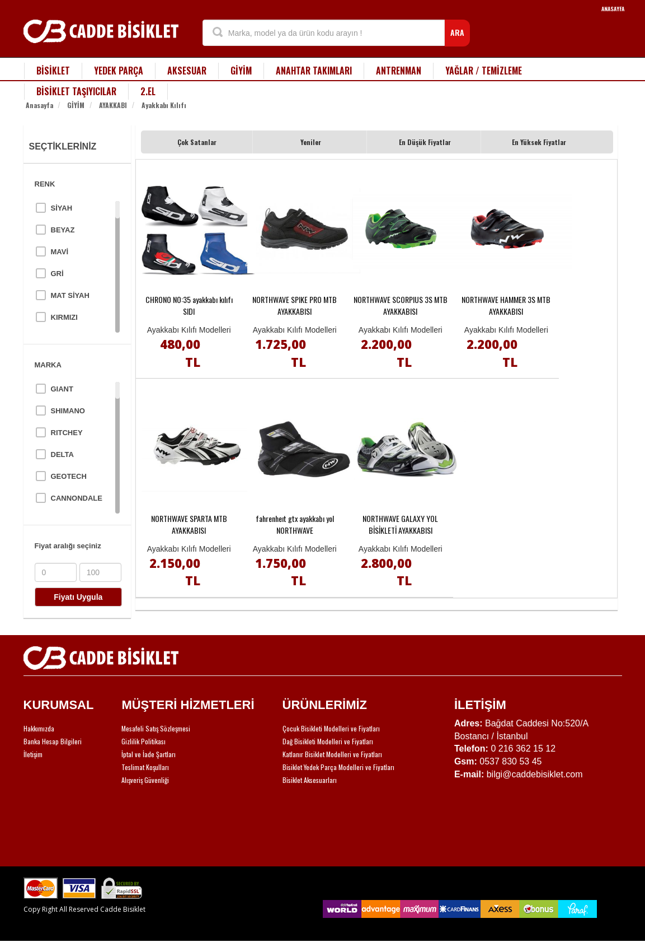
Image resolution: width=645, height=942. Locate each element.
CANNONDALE (76, 498)
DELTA (62, 454)
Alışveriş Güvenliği (145, 780)
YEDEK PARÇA (118, 70)
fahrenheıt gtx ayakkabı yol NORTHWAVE (295, 524)
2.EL (148, 91)
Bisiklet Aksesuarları (310, 780)
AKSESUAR (186, 70)
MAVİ (60, 252)
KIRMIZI (64, 317)
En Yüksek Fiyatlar (539, 142)
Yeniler (310, 142)
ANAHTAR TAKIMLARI (314, 70)
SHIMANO (68, 411)
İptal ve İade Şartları (148, 754)
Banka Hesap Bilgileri (52, 741)
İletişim (33, 754)
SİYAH (62, 208)
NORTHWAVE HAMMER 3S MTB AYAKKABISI (506, 305)
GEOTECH (69, 476)
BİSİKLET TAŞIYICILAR (76, 91)
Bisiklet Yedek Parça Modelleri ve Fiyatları (338, 767)
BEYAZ (63, 230)
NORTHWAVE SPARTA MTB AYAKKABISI (189, 524)
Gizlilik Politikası (143, 741)
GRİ (57, 273)
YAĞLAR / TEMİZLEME (483, 70)
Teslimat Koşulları (145, 767)
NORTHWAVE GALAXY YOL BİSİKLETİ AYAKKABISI (400, 524)
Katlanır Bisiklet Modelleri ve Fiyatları (332, 754)
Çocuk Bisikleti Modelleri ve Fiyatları (331, 728)
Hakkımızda (38, 728)
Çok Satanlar (196, 142)
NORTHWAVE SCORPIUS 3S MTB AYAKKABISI (401, 305)
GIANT (62, 389)
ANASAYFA (612, 8)
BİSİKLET (53, 70)
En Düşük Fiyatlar (425, 142)
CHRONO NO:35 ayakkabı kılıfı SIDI (189, 305)
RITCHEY (67, 432)
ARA (457, 32)
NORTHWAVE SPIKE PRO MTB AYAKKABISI (294, 305)
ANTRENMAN (398, 70)
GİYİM (241, 70)
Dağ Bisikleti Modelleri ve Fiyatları (328, 741)
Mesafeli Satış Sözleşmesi (155, 728)
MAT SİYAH (70, 295)
